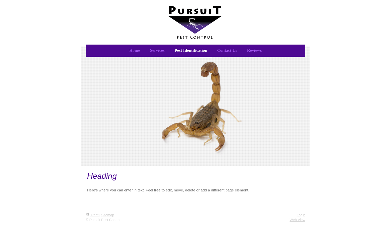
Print (92, 215)
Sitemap (107, 215)
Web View (297, 220)
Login (301, 215)
